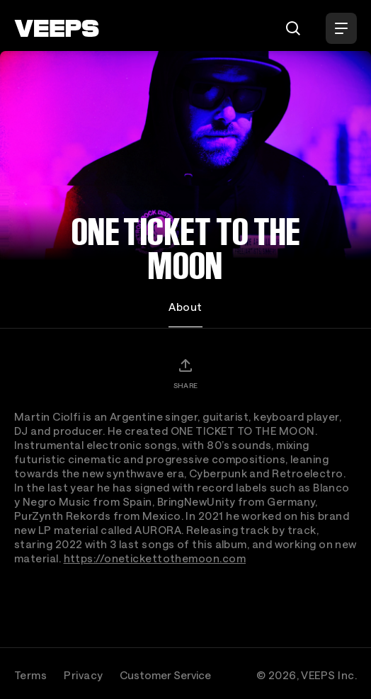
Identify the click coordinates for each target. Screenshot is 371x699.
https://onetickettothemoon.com (155, 558)
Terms (30, 675)
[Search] (293, 28)
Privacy (83, 675)
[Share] (185, 373)
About (185, 306)
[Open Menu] (341, 28)
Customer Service (165, 675)
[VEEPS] (56, 28)
